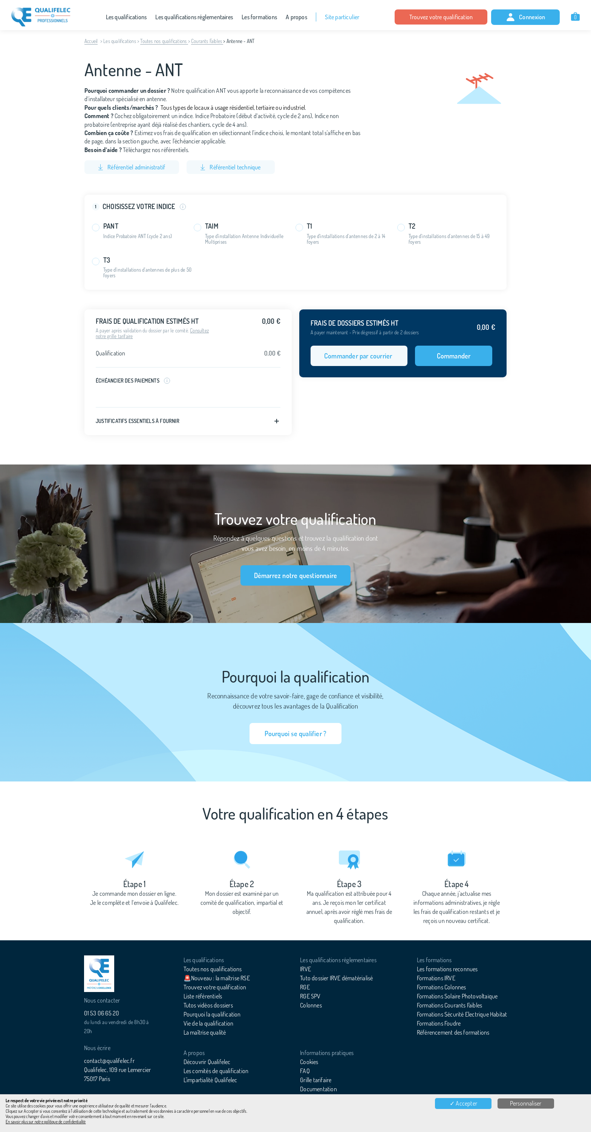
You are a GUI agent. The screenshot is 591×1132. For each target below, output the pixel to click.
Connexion (525, 17)
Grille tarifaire (315, 1080)
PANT (110, 226)
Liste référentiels (203, 996)
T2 (412, 226)
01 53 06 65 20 (101, 1013)
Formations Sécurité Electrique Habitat (462, 1014)
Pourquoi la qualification (212, 1014)
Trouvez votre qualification (441, 17)
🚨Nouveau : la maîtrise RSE (217, 978)
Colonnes (311, 1005)
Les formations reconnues (447, 969)
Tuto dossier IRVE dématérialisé (336, 978)
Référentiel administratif (131, 167)
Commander (454, 356)
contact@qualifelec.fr (109, 1060)
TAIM (211, 226)
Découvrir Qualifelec (207, 1062)
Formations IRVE (436, 978)
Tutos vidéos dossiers (208, 1005)
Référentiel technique (230, 167)
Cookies (309, 1062)
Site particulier (342, 17)
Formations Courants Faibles (449, 1005)
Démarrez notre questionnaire (295, 575)
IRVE (305, 969)
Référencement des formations (453, 1032)
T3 (106, 260)
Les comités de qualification (216, 1071)
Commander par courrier (359, 356)
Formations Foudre (439, 1023)
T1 (309, 226)
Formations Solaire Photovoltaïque (457, 996)
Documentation (318, 1089)
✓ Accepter (463, 1103)
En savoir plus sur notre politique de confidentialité (46, 1121)
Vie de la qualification (209, 1023)
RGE (305, 987)
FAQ (305, 1071)
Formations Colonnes (441, 987)
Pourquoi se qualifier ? (296, 733)
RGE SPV (310, 996)
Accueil (91, 41)
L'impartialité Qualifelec (210, 1080)
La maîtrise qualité (205, 1032)
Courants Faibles (207, 41)
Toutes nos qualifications (164, 41)
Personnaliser (526, 1103)
